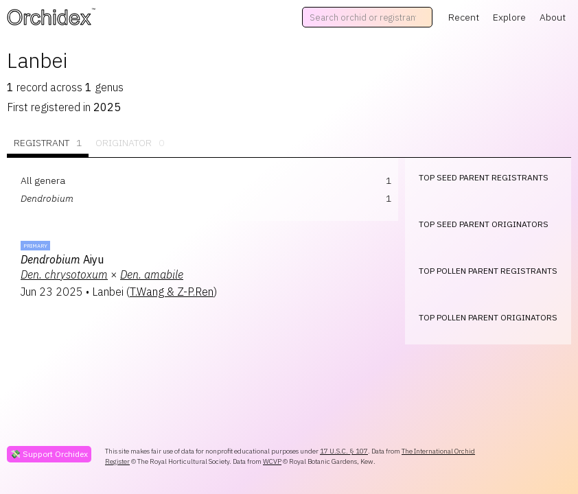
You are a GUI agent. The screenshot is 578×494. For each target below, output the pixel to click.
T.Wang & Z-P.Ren (171, 291)
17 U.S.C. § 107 (344, 451)
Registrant (48, 143)
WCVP (272, 461)
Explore (509, 17)
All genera (43, 180)
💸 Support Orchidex (49, 454)
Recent (463, 17)
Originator (129, 143)
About (553, 17)
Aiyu (62, 259)
